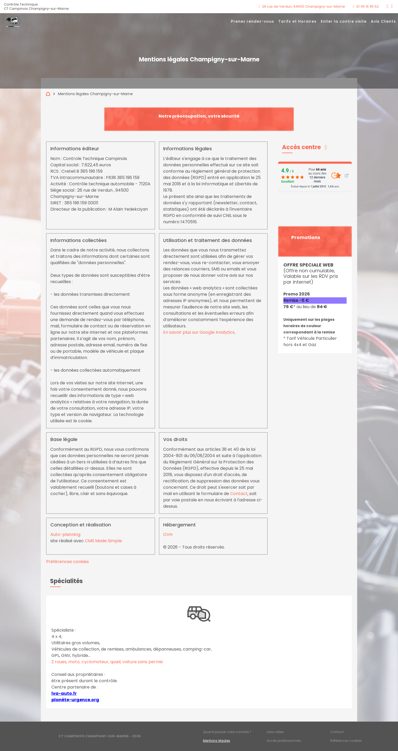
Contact (238, 494)
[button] (304, 147)
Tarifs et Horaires (297, 21)
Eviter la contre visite (344, 21)
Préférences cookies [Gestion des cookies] (346, 740)
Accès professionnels (284, 740)
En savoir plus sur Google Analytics (199, 332)
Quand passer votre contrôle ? (227, 732)
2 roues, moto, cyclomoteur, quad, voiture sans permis (107, 662)
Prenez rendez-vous (252, 21)
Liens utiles (275, 732)
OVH (167, 534)
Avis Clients (383, 21)
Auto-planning (65, 534)
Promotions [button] (305, 237)
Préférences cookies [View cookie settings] (67, 562)
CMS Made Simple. (104, 541)
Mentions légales (216, 740)
